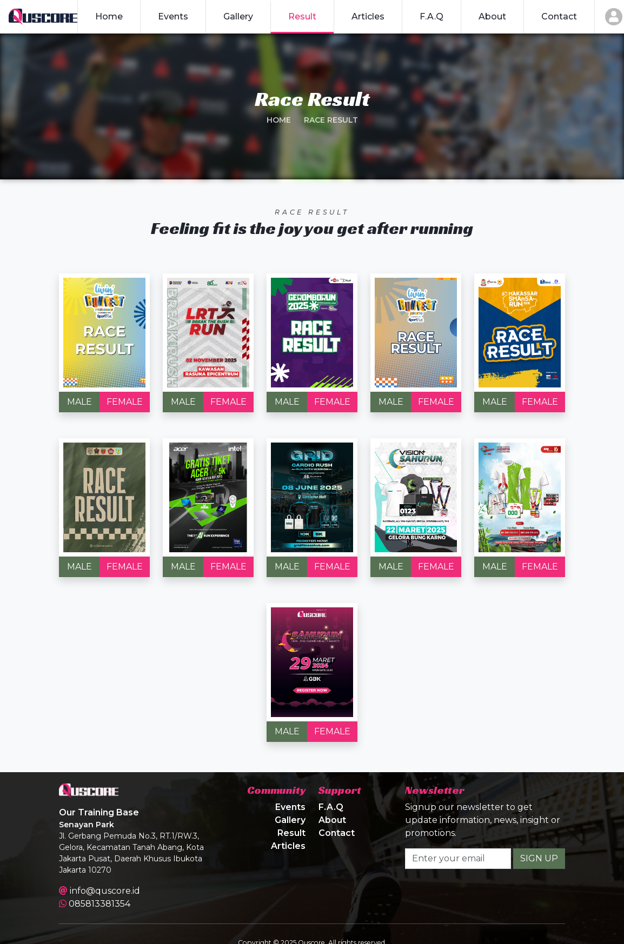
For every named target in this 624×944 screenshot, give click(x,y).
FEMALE (125, 402)
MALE (79, 402)
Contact (336, 833)
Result (291, 833)
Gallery (290, 820)
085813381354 (99, 904)
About (332, 820)
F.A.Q (330, 807)
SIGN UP (539, 858)
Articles (288, 846)
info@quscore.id (105, 891)
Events (290, 807)
